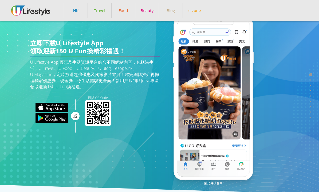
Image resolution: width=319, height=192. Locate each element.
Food (123, 10)
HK (75, 10)
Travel (99, 10)
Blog (171, 10)
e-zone (194, 10)
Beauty (147, 10)
